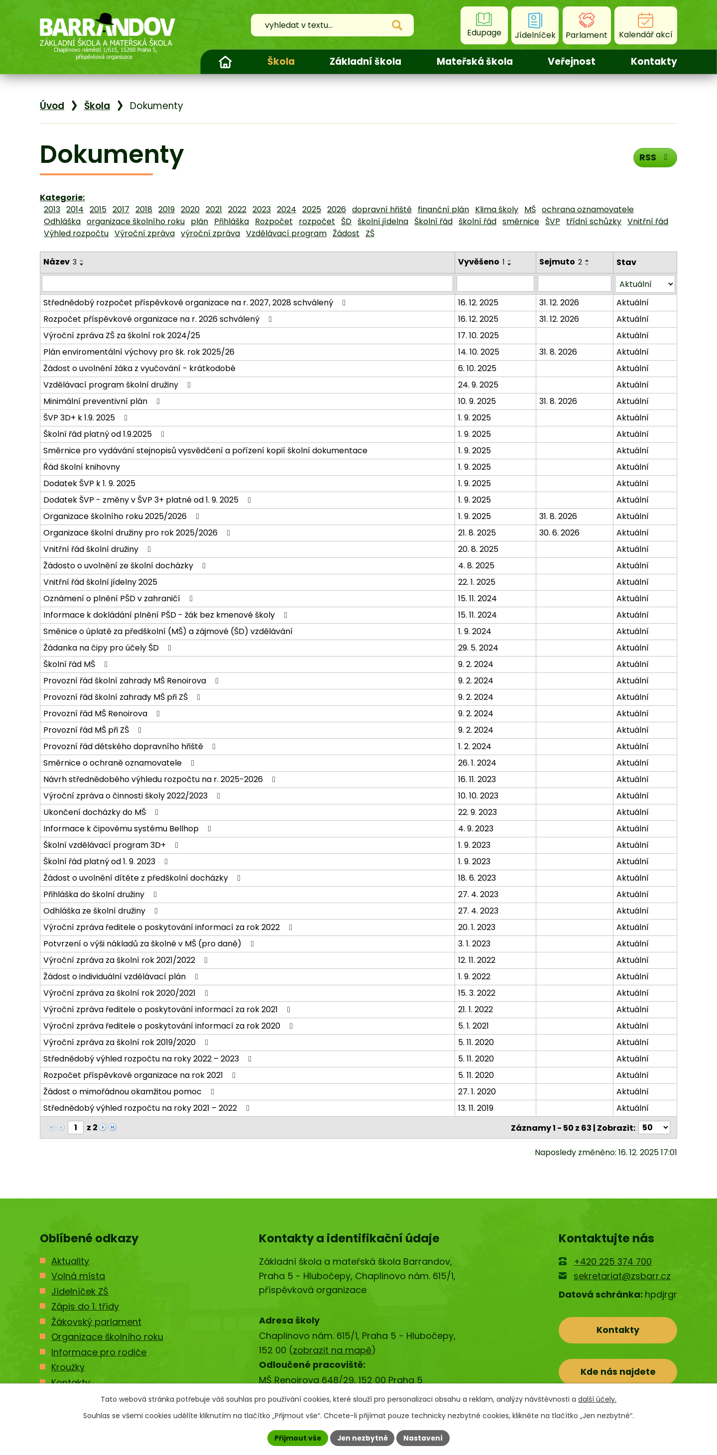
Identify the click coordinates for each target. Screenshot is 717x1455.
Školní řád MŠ (77, 663)
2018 (143, 209)
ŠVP (552, 221)
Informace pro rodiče (98, 1351)
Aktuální (632, 302)
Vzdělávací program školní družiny (118, 384)
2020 (190, 209)
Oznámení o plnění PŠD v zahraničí (119, 598)
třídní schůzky (593, 221)
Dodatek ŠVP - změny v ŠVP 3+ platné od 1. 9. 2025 (148, 499)
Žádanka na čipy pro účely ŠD (109, 647)
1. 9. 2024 (474, 631)
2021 (214, 209)
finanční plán (443, 209)
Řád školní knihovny (81, 466)
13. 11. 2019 (475, 1107)
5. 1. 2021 (473, 1025)
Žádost (346, 233)
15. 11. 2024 (477, 598)
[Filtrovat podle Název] (247, 283)
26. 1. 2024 (477, 762)
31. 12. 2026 (560, 302)
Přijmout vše (296, 1438)
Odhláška (62, 221)
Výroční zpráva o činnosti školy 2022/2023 (133, 795)
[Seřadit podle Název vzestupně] (82, 261)
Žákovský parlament (96, 1321)
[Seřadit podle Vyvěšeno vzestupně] (509, 261)
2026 (336, 209)
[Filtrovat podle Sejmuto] (574, 283)
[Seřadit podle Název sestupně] (82, 264)
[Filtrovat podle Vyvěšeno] (495, 283)
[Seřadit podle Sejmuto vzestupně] (588, 261)
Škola (281, 61)
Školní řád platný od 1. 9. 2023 (107, 861)
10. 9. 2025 (477, 400)
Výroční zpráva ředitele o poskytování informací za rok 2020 (169, 1025)
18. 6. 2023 (477, 877)
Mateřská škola (475, 61)
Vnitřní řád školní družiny (98, 548)
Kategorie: (62, 197)
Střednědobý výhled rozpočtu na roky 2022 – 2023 (149, 1058)
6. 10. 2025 (477, 368)
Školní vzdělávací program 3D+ (112, 844)
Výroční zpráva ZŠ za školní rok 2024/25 (121, 335)
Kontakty (654, 61)
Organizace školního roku (107, 1335)
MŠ (530, 209)
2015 (98, 209)
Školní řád (433, 221)
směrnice (520, 221)
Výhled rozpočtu (76, 233)
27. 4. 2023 (478, 894)
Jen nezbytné (362, 1438)
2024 (286, 209)
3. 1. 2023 (474, 943)
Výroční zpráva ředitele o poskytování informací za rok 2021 (168, 1009)
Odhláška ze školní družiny (102, 910)
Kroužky (68, 1366)
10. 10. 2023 (478, 795)
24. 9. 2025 (478, 384)
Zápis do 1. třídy (85, 1305)
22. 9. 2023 (477, 811)
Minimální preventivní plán (103, 400)
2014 (75, 209)
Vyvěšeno (481, 261)
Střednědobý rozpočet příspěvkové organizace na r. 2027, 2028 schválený (196, 302)
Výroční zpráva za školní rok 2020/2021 (127, 992)
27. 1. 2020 (477, 1091)
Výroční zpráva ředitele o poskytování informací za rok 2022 (169, 926)
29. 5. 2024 (478, 647)
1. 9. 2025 (474, 417)
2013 (52, 209)
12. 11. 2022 (476, 959)
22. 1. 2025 (476, 581)
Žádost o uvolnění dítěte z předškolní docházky (143, 877)
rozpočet (317, 221)
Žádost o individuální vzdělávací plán (122, 976)
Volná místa (78, 1275)
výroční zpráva (210, 233)
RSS (655, 157)
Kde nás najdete (618, 1371)
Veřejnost (572, 61)
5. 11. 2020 (476, 1042)
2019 (166, 209)
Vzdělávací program (286, 233)
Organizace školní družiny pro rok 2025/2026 (138, 532)
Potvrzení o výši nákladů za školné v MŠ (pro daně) (150, 943)
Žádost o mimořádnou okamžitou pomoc (130, 1091)
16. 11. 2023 (477, 779)
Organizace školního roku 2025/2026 (123, 516)
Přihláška (231, 221)
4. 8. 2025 (476, 565)
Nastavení (424, 1438)
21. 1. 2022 (475, 1009)
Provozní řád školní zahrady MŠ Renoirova (132, 680)
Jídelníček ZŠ (80, 1290)
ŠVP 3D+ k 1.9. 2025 (87, 417)
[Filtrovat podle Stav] (645, 283)
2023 (261, 209)
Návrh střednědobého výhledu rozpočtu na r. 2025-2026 (161, 779)
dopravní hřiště (382, 209)
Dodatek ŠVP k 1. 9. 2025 (89, 483)
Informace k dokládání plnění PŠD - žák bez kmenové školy (167, 614)
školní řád (477, 221)
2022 (237, 209)
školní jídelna (383, 221)
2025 (311, 209)
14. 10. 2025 (478, 351)
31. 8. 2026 (559, 351)
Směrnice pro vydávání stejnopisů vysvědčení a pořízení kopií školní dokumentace (205, 450)
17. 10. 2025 (478, 335)
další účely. (597, 1399)
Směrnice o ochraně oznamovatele (120, 762)
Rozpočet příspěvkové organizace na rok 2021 (141, 1074)
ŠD (346, 221)
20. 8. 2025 (478, 548)
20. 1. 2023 (476, 926)
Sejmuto (561, 261)
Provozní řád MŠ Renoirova (103, 713)
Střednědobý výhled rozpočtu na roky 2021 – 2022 (148, 1107)
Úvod (225, 61)
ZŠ (369, 233)
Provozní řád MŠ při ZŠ (94, 729)
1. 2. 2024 (474, 746)
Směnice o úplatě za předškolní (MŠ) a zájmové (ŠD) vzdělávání (168, 631)
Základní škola (365, 61)
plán (199, 221)
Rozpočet (274, 221)
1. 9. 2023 (474, 844)
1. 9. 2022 (474, 976)
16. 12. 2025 (478, 302)
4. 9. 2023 (475, 828)
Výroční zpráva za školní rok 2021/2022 (127, 959)
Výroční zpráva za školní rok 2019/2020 (127, 1042)
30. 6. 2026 (560, 532)
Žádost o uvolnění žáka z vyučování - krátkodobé (139, 368)
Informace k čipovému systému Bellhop (129, 828)
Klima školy (496, 209)
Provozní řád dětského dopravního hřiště (131, 746)
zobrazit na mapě (332, 1349)
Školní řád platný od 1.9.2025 (105, 433)
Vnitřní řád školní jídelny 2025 (100, 581)
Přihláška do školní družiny (101, 894)
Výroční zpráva (145, 233)
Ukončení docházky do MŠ (102, 811)
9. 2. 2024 (475, 663)
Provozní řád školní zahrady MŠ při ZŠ (123, 696)
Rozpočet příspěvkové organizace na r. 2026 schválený (159, 318)
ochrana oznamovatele (588, 209)
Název (60, 261)
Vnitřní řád (647, 221)
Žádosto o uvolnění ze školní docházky (126, 565)
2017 (121, 209)
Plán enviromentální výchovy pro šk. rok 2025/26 (139, 351)
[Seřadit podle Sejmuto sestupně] (588, 264)
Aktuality (70, 1260)
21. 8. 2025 (477, 532)
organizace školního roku (136, 221)
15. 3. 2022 (476, 992)
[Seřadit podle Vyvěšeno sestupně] (509, 264)
